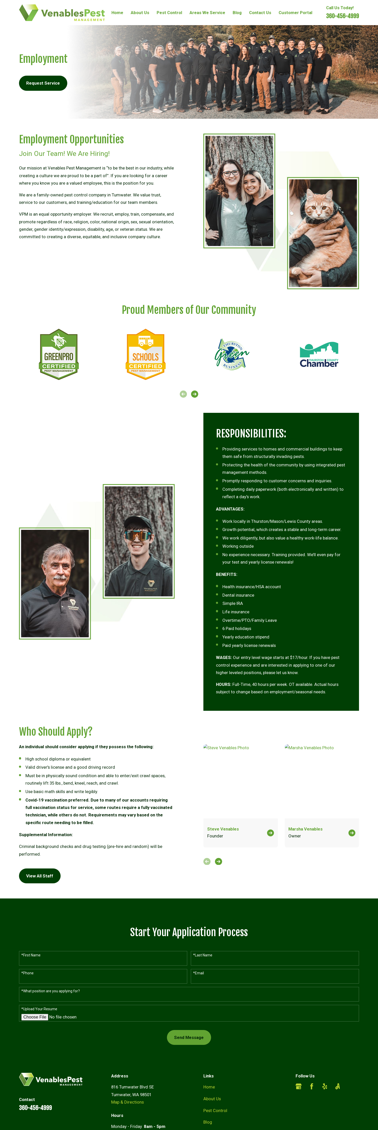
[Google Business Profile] (298, 1086)
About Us (212, 1098)
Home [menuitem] (117, 12)
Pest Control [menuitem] (169, 12)
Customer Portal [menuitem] (295, 12)
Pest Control (215, 1110)
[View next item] (194, 394)
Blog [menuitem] (237, 12)
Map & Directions (127, 1102)
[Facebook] (312, 1086)
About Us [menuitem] (140, 12)
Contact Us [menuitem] (260, 12)
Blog (207, 1122)
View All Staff (35, 875)
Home (209, 1086)
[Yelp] (325, 1086)
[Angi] (338, 1086)
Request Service (43, 83)
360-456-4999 (342, 16)
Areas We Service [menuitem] (207, 12)
